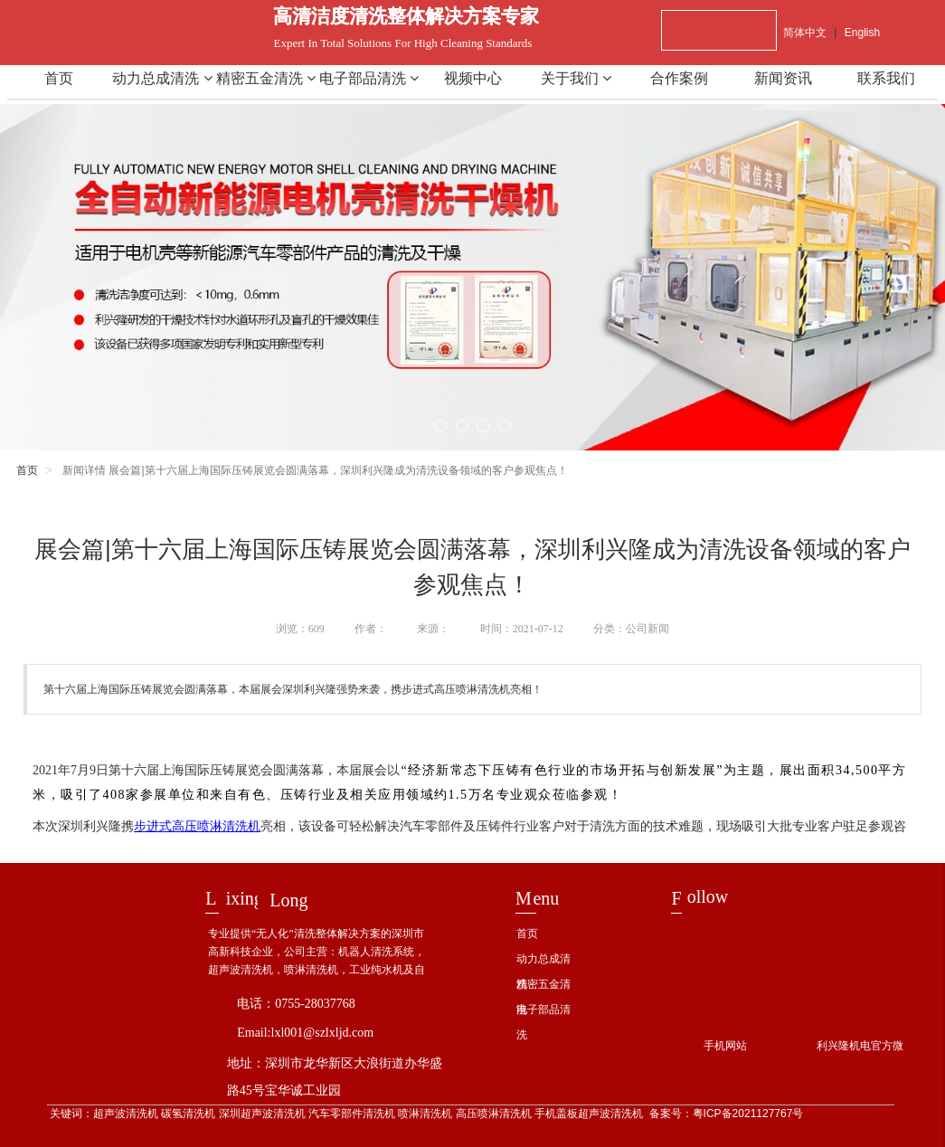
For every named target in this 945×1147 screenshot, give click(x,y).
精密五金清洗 (266, 78)
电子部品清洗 (369, 78)
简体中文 (805, 32)
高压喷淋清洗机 (216, 826)
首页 (58, 78)
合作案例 (679, 78)
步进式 (197, 826)
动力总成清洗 (162, 78)
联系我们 (886, 78)
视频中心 (473, 78)
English (862, 32)
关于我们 (576, 78)
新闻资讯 (783, 78)
